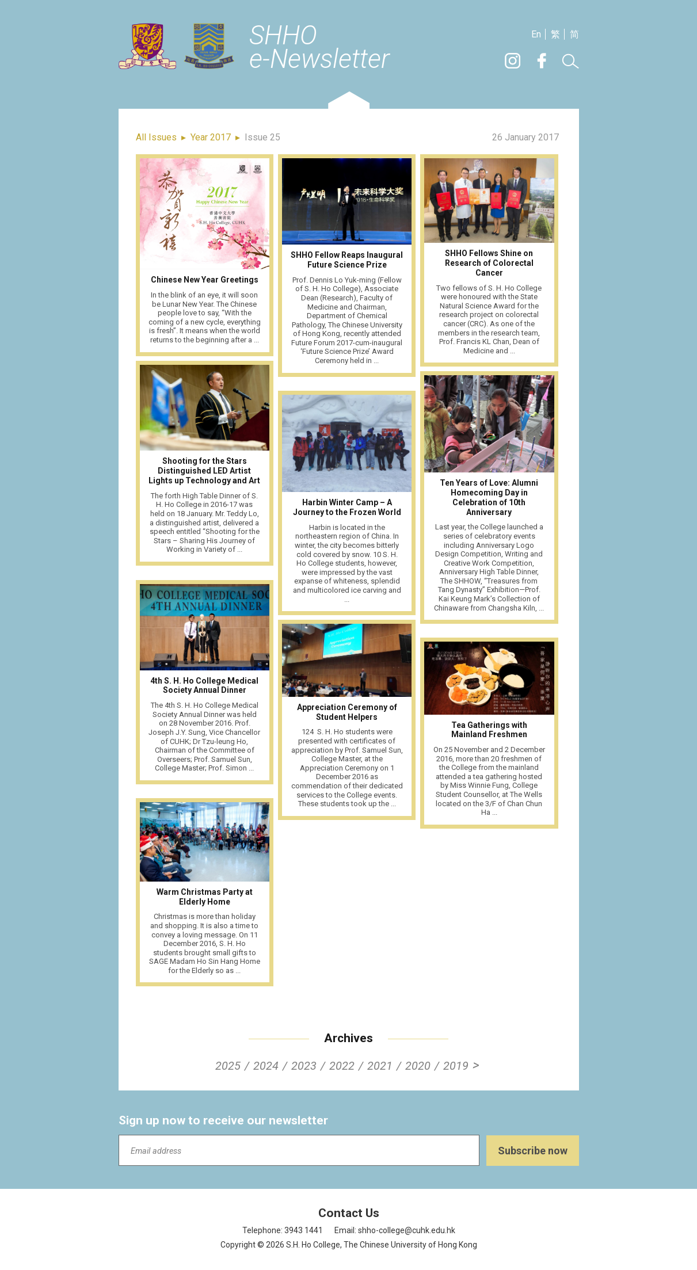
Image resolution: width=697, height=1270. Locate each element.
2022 (342, 1066)
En (536, 34)
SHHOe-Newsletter (319, 47)
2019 (456, 1066)
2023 (304, 1066)
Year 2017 (211, 137)
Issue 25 (262, 137)
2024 (266, 1066)
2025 (228, 1066)
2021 (380, 1066)
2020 (418, 1066)
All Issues (156, 137)
